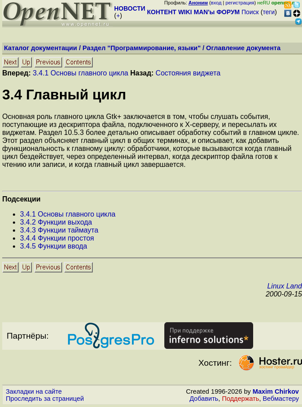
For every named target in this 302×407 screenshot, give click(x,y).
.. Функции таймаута (59, 230)
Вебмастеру (281, 398)
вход (216, 2)
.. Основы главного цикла (67, 214)
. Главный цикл (64, 95)
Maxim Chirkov (276, 391)
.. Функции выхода (56, 222)
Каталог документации (40, 47)
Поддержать (240, 398)
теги (269, 12)
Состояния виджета (187, 73)
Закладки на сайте (34, 391)
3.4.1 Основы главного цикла (80, 73)
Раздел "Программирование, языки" (142, 47)
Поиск (250, 12)
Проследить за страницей (45, 398)
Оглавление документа (243, 47)
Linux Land (284, 286)
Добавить (204, 398)
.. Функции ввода (53, 246)
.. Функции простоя (57, 238)
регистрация (240, 2)
